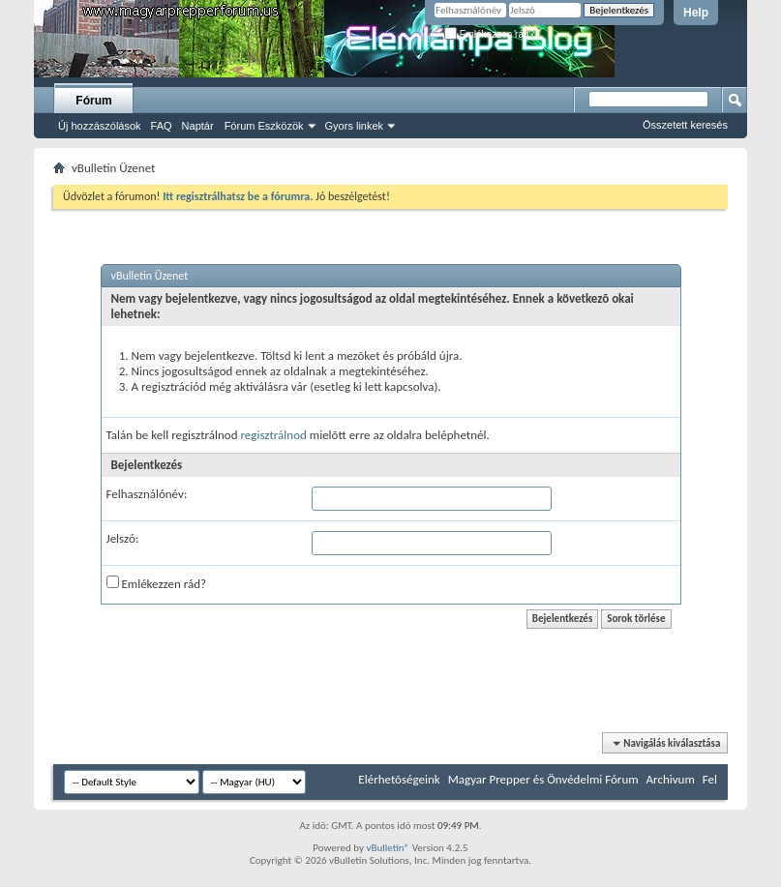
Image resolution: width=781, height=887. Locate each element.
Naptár (198, 126)
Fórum (93, 100)
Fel (710, 779)
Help (695, 12)
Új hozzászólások (99, 126)
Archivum (670, 779)
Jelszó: (122, 538)
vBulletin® (387, 848)
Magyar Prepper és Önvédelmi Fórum (543, 779)
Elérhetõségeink (398, 779)
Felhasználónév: (147, 494)
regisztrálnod (273, 435)
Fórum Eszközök (264, 126)
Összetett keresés (685, 125)
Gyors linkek (354, 126)
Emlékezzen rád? (489, 34)
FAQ (161, 126)
